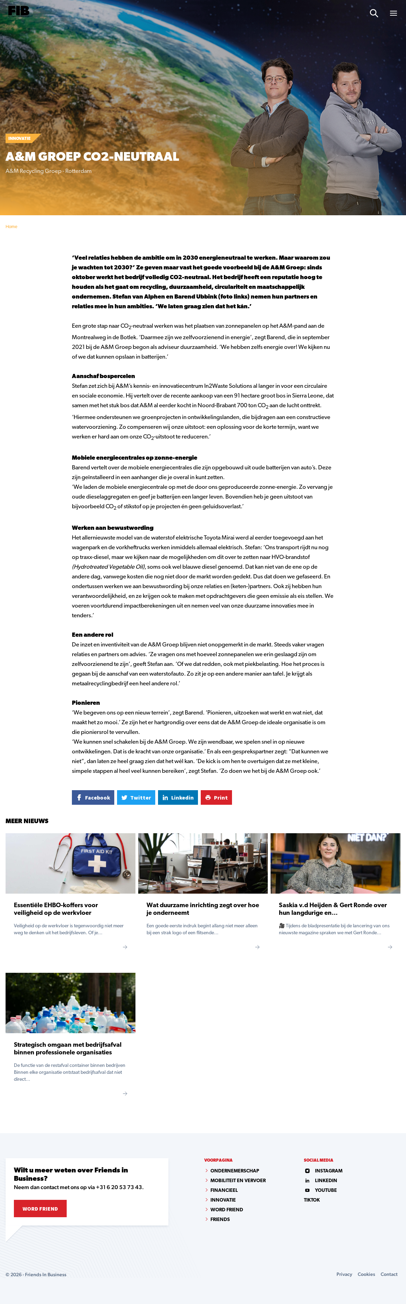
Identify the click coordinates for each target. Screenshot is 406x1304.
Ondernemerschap (234, 1171)
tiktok (312, 1200)
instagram (323, 1171)
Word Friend (40, 1208)
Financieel (224, 1190)
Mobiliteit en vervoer (238, 1181)
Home (11, 227)
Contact (389, 1274)
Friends (220, 1219)
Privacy (344, 1274)
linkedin (320, 1181)
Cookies (366, 1274)
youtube (320, 1190)
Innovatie (223, 1200)
